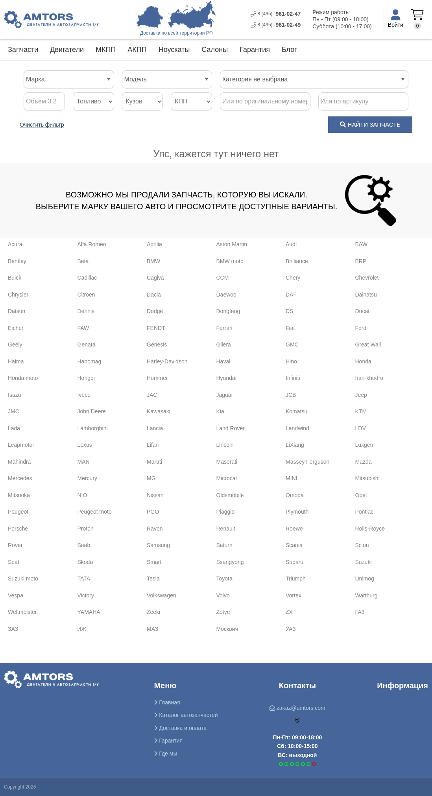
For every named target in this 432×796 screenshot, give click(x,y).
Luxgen (364, 445)
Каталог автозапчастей (186, 715)
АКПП (136, 49)
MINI (291, 478)
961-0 (276, 13)
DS (289, 311)
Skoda (85, 562)
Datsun (16, 311)
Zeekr (154, 612)
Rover (15, 545)
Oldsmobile (230, 495)
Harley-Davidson (167, 361)
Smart (154, 562)
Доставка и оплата (180, 728)
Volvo (223, 595)
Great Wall (368, 344)
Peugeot (18, 512)
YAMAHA (89, 612)
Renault (225, 528)
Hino (291, 361)
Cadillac (87, 278)
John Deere (92, 411)
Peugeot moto (95, 512)
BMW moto (230, 261)
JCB (291, 395)
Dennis (86, 311)
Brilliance (297, 261)
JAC (152, 395)
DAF (291, 294)
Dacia (154, 294)
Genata (87, 344)
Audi (291, 244)
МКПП (106, 49)
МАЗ (152, 629)
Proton (86, 528)
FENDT (156, 328)
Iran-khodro (369, 378)
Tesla (153, 578)
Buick (14, 278)
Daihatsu (366, 294)
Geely (15, 344)
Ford (361, 328)
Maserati (227, 462)
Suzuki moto (23, 578)
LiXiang (295, 445)
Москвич (227, 629)
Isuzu (14, 395)
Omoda (295, 495)
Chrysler (18, 294)
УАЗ (291, 629)
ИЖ (82, 629)
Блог (289, 49)
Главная (167, 702)
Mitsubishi (367, 478)
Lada (14, 428)
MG (151, 478)
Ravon (154, 528)
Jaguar (224, 395)
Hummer (157, 378)
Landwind (297, 428)
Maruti (154, 462)
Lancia (155, 428)
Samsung (158, 545)
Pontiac (364, 512)
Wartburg (366, 595)
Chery (293, 278)
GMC (292, 344)
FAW (83, 328)
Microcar (227, 478)
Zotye (223, 612)
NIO (82, 495)
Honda (363, 361)
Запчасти (23, 49)
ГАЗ (360, 612)
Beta (83, 261)
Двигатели (67, 49)
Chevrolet (367, 278)
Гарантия (255, 49)
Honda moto (23, 378)
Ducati (363, 311)
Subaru (294, 562)
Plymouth (297, 512)
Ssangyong (230, 562)
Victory (86, 595)
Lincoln (225, 445)
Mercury (88, 478)
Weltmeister (22, 612)
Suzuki (363, 562)
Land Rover (230, 428)
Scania (294, 545)
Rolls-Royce (370, 528)
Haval (223, 361)
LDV (360, 428)
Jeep (361, 395)
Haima (16, 361)
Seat (13, 562)
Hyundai (226, 378)
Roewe (294, 528)
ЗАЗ (13, 629)
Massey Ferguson (307, 462)
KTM (361, 411)
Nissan (155, 495)
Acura (15, 244)
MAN (84, 462)
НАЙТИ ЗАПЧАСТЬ (370, 124)
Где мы (165, 753)
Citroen (86, 294)
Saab (84, 545)
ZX (289, 612)
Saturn (224, 545)
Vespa (15, 595)
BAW (361, 244)
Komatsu (296, 411)
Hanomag (90, 361)
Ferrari (224, 328)
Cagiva (155, 278)
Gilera (223, 344)
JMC (13, 411)
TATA (84, 578)
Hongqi (86, 378)
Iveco (84, 395)
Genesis (157, 344)
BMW (153, 261)
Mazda (363, 462)
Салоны (214, 49)
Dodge (155, 311)
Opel (361, 495)
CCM (222, 278)
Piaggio (225, 512)
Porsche (18, 528)
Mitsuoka (19, 495)
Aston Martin (231, 244)
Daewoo (226, 294)
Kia (220, 411)
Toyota (224, 578)
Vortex (293, 595)
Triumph (296, 578)
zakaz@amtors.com (297, 708)
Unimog (364, 578)
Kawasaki (158, 411)
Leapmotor (21, 445)
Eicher (16, 328)
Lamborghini (93, 428)
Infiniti (293, 378)
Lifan (153, 445)
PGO (153, 512)
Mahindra (19, 462)
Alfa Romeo (92, 244)
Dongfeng (228, 311)
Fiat (290, 328)
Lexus (85, 445)
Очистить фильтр (42, 125)
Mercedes (20, 478)
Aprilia (154, 244)
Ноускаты (174, 49)
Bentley (17, 261)
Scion (362, 545)
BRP (361, 261)
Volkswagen (161, 595)
